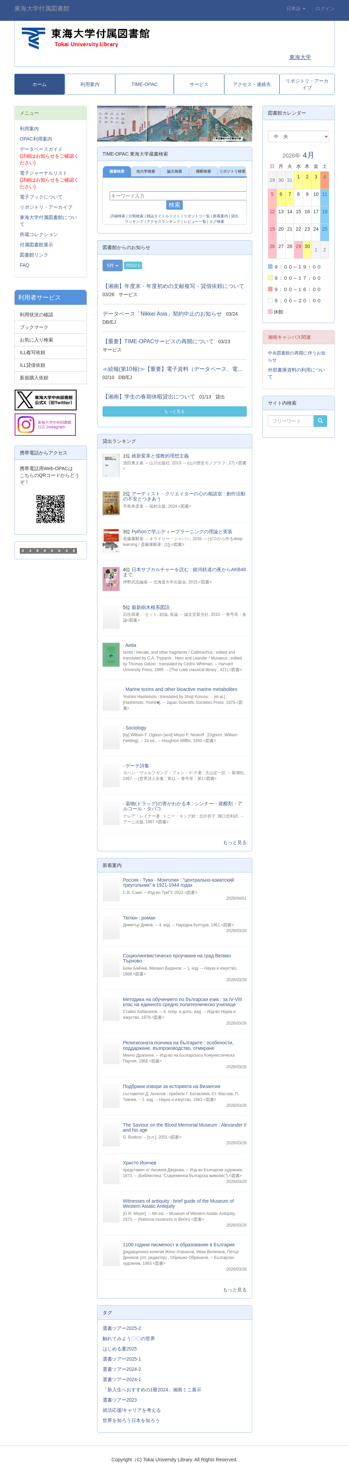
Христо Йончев (139, 1162)
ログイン (325, 8)
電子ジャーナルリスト (43, 173)
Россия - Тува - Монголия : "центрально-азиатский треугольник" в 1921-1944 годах (178, 882)
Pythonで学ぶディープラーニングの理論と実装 (182, 531)
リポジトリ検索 (232, 171)
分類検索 (135, 216)
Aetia (130, 645)
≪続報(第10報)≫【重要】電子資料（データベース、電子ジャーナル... (189, 369)
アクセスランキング (163, 221)
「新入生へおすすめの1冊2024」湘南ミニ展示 (152, 1389)
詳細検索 (117, 216)
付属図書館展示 (36, 244)
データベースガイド (41, 149)
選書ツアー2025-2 (122, 1328)
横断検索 (203, 171)
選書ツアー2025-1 (122, 1359)
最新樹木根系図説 (151, 607)
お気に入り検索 (36, 340)
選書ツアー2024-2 (122, 1369)
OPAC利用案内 (36, 139)
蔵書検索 (116, 171)
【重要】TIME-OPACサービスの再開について (158, 341)
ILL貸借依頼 (32, 365)
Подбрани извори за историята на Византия (172, 1086)
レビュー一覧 (195, 221)
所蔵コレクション (39, 234)
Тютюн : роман (139, 918)
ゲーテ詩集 (137, 765)
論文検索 (174, 171)
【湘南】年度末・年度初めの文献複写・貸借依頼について (173, 286)
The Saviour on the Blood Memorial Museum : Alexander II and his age (185, 1127)
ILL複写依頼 (32, 352)
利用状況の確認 (36, 314)
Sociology (135, 727)
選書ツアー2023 (120, 1400)
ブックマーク (34, 327)
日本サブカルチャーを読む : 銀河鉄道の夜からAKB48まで (184, 572)
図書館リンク (34, 255)
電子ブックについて (41, 197)
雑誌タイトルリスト (163, 216)
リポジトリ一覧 (197, 216)
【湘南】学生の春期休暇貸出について (149, 397)
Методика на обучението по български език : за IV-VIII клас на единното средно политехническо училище (182, 1002)
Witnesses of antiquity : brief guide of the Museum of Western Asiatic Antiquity (178, 1203)
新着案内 (220, 216)
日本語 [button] (295, 8)
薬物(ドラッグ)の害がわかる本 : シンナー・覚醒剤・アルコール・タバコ (183, 806)
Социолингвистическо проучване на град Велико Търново (177, 958)
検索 (174, 205)
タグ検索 (216, 221)
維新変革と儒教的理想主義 (160, 456)
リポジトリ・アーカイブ (46, 207)
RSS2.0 (133, 265)
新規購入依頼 (34, 377)
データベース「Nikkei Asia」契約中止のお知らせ (162, 314)
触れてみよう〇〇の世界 (129, 1338)
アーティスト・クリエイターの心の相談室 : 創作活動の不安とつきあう (184, 496)
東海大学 (300, 57)
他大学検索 (145, 171)
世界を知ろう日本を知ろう (131, 1420)
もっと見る (174, 411)
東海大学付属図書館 (42, 8)
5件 (113, 265)
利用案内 (29, 128)
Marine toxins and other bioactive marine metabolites (181, 689)
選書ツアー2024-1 (122, 1379)
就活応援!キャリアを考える (132, 1410)
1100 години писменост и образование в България (179, 1244)
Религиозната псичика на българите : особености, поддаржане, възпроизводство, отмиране (178, 1045)
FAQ (24, 265)
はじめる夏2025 (120, 1348)
